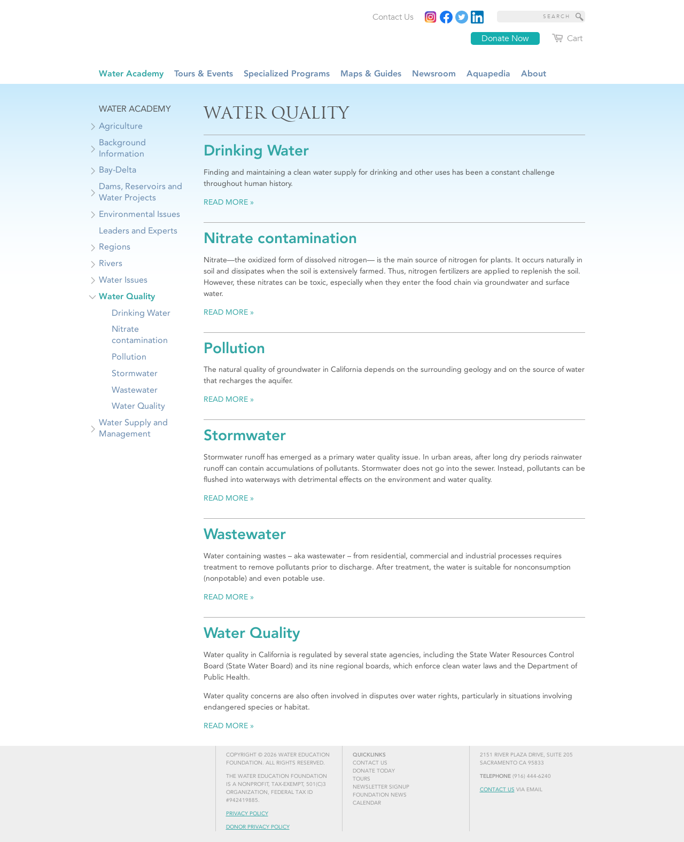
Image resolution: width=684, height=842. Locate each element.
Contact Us (497, 789)
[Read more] (477, 17)
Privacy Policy (247, 813)
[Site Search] (579, 16)
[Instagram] (430, 17)
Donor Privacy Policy (258, 827)
